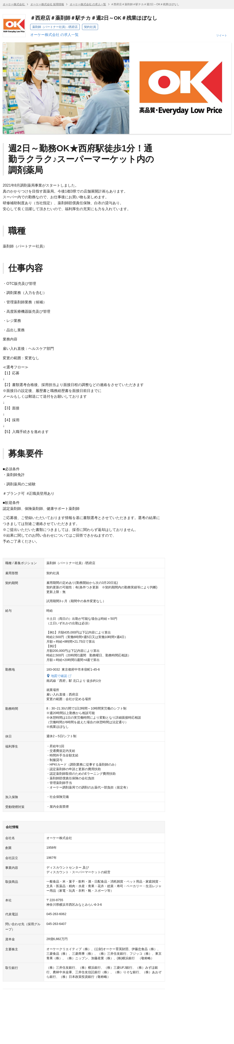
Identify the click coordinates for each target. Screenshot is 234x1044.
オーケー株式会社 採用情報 (47, 4)
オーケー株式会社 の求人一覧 (88, 4)
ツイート (221, 35)
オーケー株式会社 (14, 4)
